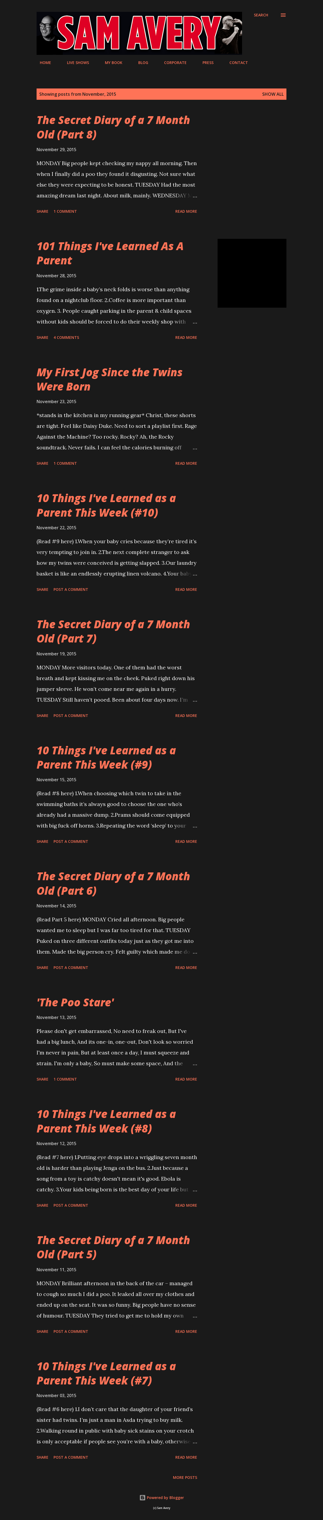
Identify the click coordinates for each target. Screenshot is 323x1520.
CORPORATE (172, 62)
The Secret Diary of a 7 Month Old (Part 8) (113, 126)
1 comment (65, 211)
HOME (42, 62)
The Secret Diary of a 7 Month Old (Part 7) (113, 631)
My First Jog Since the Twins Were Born (110, 379)
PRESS (204, 62)
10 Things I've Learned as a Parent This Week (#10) (106, 505)
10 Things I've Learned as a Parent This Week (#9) (106, 757)
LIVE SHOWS (75, 62)
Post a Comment (71, 589)
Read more (186, 211)
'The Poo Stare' (75, 1002)
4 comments (66, 337)
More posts (185, 1477)
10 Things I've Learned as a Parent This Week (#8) (106, 1120)
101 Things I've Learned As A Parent (110, 253)
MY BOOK (110, 62)
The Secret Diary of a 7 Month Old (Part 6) (113, 883)
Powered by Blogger (161, 1497)
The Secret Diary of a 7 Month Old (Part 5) (113, 1247)
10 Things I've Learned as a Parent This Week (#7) (106, 1373)
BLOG (140, 62)
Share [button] (42, 211)
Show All (273, 94)
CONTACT (235, 62)
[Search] (261, 15)
